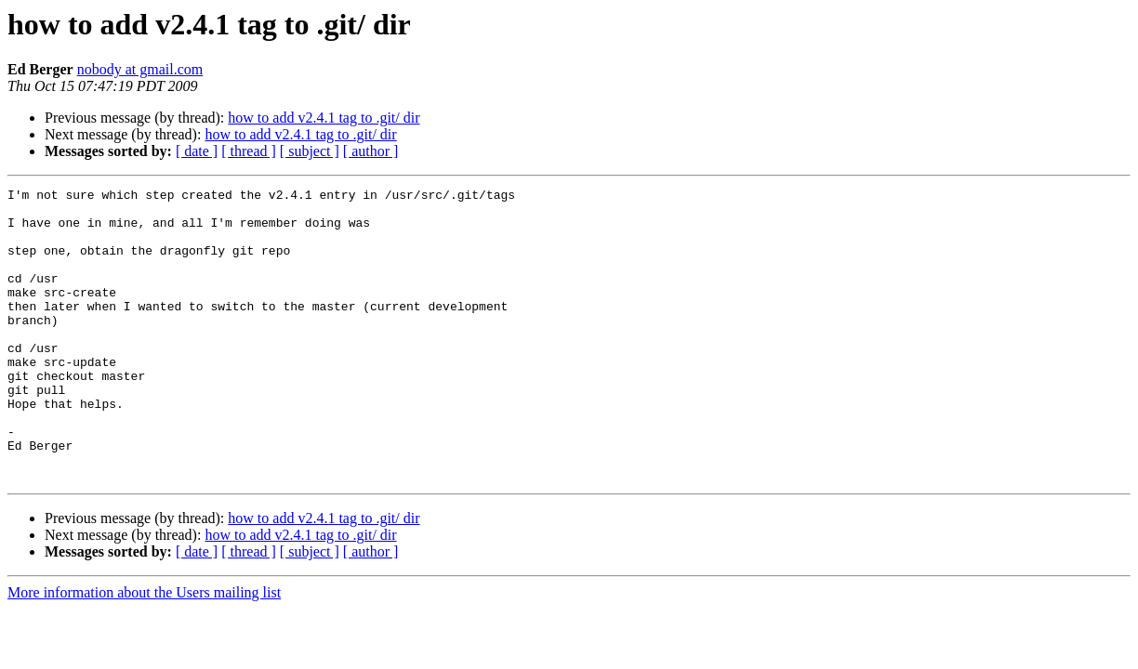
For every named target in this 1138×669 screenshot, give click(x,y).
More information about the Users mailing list (144, 651)
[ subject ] (309, 151)
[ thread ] (248, 151)
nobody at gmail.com (140, 69)
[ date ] (197, 151)
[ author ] (371, 151)
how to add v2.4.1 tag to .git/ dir (323, 117)
